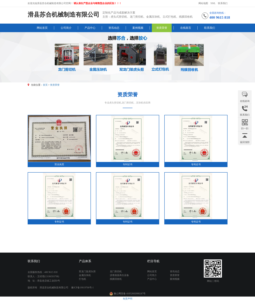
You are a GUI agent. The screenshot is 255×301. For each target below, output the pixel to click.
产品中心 (90, 27)
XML (213, 3)
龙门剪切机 (116, 271)
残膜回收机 (116, 279)
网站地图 (203, 3)
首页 (45, 85)
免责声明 (127, 298)
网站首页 (42, 27)
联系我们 (223, 3)
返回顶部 (245, 142)
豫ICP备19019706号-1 (82, 287)
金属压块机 (85, 275)
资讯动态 (113, 27)
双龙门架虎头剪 (87, 271)
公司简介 (66, 27)
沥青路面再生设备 (119, 275)
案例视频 (137, 27)
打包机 (82, 279)
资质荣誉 (161, 27)
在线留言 (185, 27)
